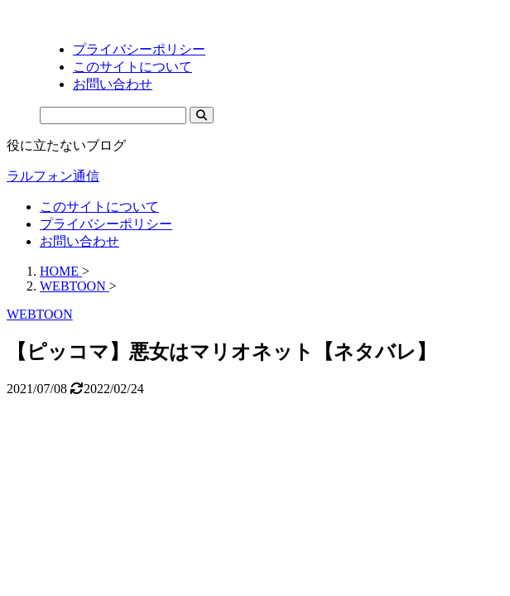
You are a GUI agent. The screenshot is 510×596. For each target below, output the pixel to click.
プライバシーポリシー (106, 224)
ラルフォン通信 (53, 176)
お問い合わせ (79, 241)
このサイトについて (99, 206)
